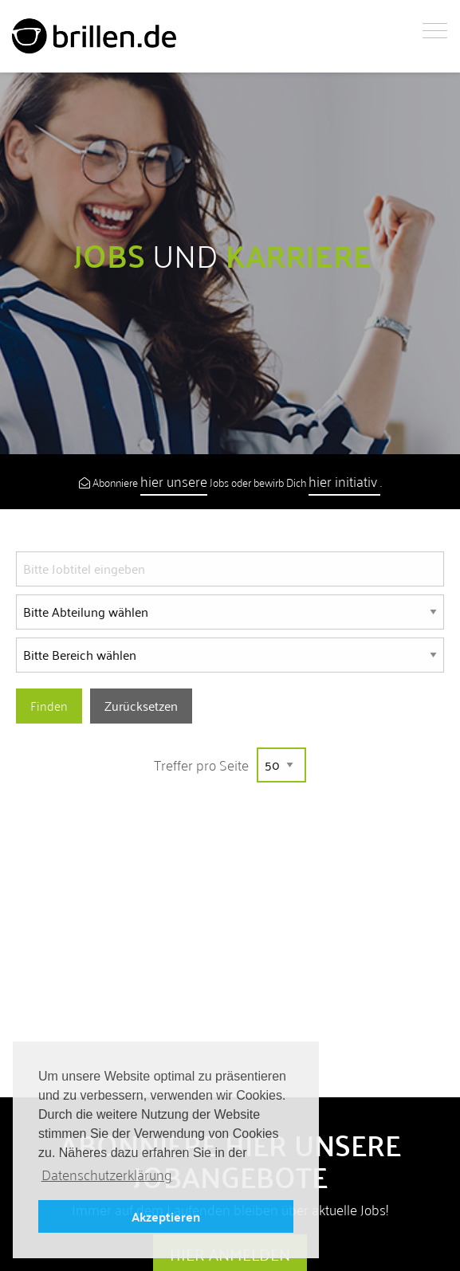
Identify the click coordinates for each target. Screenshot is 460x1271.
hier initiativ (344, 481)
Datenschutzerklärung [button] (106, 1175)
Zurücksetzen (141, 705)
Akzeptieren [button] (166, 1216)
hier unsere (173, 481)
